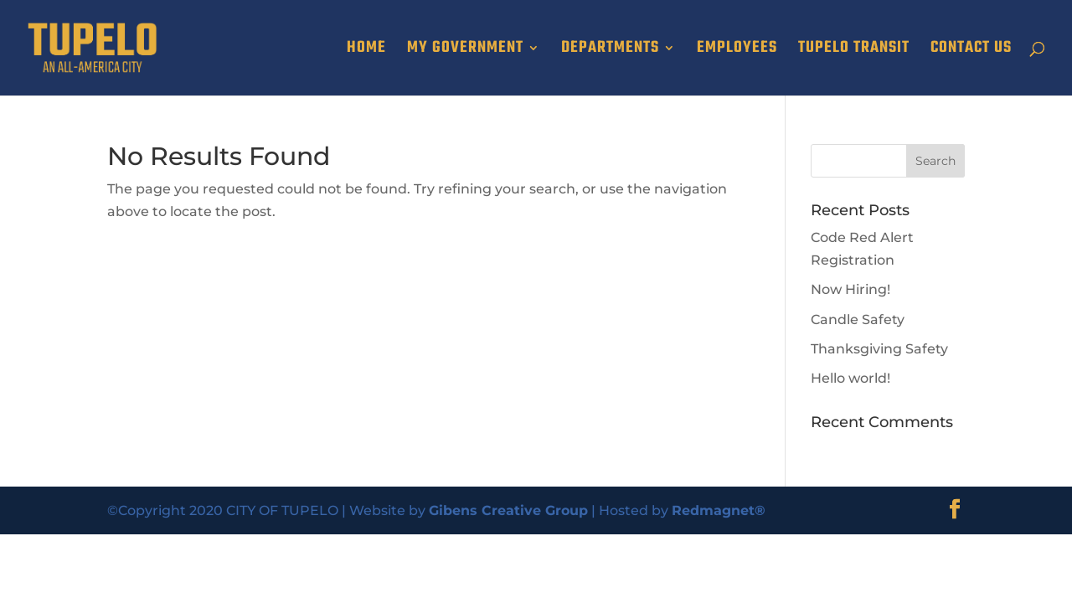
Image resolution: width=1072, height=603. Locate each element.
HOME (366, 51)
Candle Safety (857, 319)
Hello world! (850, 378)
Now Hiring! (850, 289)
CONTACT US (971, 51)
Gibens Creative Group (508, 510)
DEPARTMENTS (610, 51)
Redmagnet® (718, 510)
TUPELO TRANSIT (854, 51)
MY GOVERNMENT (465, 51)
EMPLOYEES (737, 51)
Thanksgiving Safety (879, 349)
